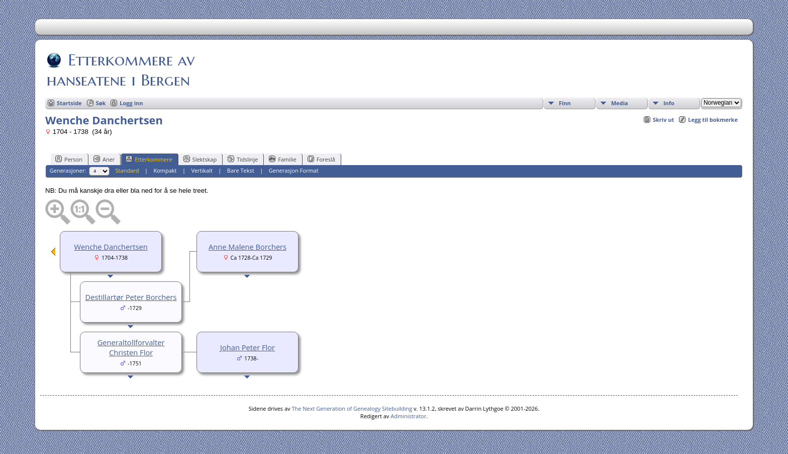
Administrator (408, 416)
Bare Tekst (240, 170)
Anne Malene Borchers (247, 247)
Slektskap (200, 159)
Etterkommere (149, 159)
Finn (565, 103)
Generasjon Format (294, 170)
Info (668, 103)
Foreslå (321, 159)
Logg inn (131, 103)
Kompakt (164, 170)
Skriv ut (663, 119)
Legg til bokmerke (713, 119)
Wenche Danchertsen (110, 247)
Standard (127, 170)
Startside (69, 103)
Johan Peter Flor (247, 347)
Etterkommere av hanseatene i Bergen (120, 70)
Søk (101, 103)
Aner (104, 159)
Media (619, 103)
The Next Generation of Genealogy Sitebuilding (351, 408)
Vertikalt (202, 170)
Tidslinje (243, 159)
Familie (282, 159)
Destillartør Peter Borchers (131, 297)
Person (68, 159)
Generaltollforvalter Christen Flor (131, 347)
